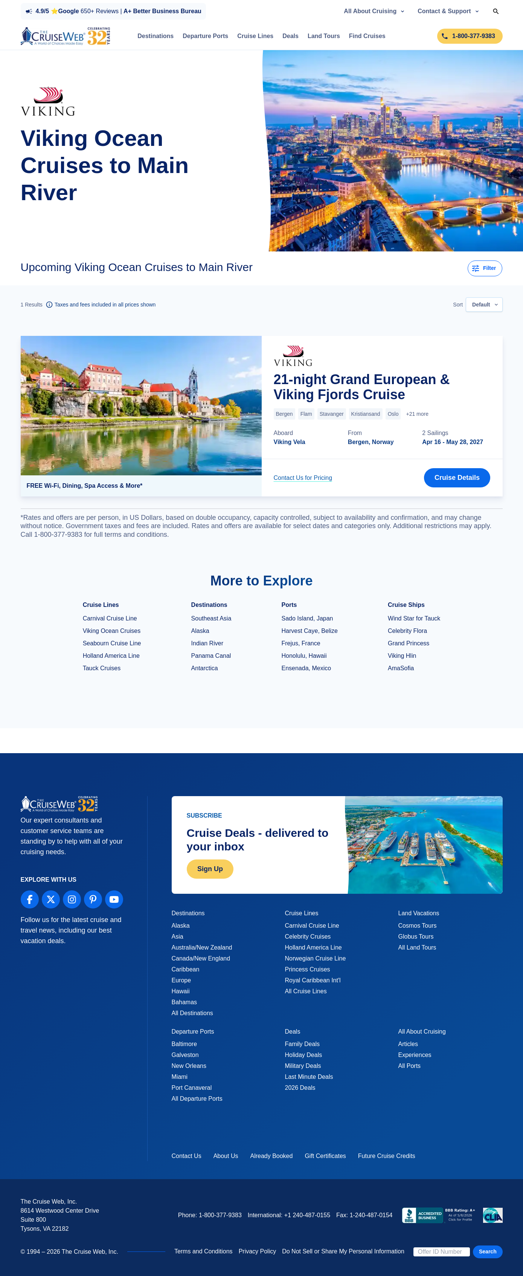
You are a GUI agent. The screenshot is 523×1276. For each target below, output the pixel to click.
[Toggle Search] (496, 11)
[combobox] (484, 304)
